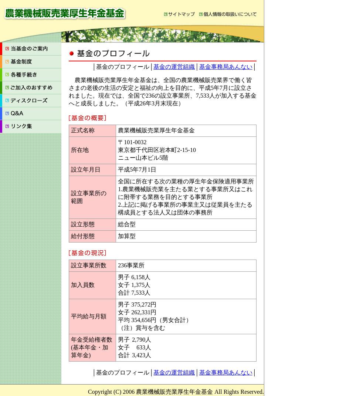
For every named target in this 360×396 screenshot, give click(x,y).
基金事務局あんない (225, 67)
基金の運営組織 (174, 67)
